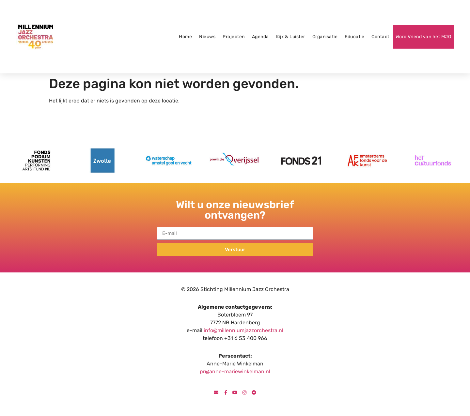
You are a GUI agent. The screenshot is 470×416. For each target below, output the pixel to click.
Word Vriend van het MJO (423, 36)
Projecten (234, 36)
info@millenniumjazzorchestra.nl (243, 330)
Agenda (260, 36)
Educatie (354, 36)
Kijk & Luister (290, 36)
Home (185, 36)
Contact (380, 36)
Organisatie (325, 36)
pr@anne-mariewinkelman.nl (235, 371)
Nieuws (207, 36)
